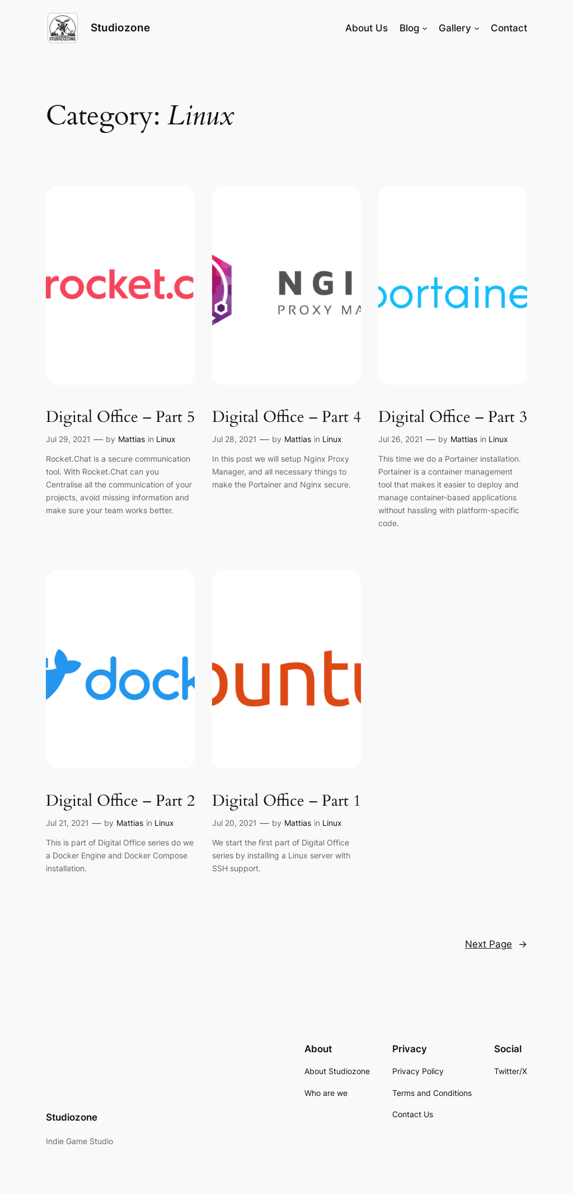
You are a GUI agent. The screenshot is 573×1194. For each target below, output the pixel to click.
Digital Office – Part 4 (286, 417)
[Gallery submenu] (477, 28)
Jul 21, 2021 (67, 823)
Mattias (131, 439)
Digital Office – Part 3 (452, 417)
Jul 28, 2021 (234, 439)
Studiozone (120, 27)
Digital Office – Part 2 (120, 801)
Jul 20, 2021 (234, 823)
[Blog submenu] (425, 28)
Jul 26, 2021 (400, 439)
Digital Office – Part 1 (286, 801)
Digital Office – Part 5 (120, 417)
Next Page (496, 944)
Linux (166, 439)
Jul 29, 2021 (68, 439)
